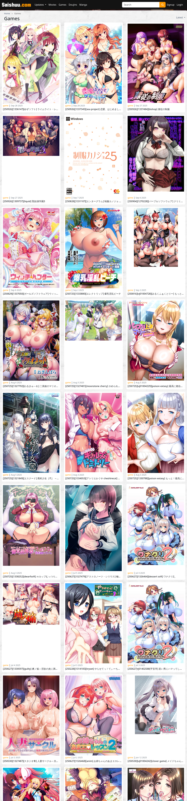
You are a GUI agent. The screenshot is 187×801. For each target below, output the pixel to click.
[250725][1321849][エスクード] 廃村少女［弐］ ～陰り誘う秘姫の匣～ (31, 478)
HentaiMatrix (148, 782)
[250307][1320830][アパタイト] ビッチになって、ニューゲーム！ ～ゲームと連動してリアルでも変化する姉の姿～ (156, 671)
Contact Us (55, 782)
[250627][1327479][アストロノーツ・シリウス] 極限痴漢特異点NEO (93, 576)
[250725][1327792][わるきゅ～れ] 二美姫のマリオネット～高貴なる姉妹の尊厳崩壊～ (31, 386)
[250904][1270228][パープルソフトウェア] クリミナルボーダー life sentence (156, 201)
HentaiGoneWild (150, 778)
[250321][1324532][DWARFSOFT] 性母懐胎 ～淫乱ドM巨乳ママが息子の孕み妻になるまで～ (31, 702)
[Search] (140, 4)
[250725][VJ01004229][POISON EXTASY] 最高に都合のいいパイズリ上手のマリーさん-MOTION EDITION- (156, 386)
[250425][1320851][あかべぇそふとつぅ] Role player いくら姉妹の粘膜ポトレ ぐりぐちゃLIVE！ (93, 655)
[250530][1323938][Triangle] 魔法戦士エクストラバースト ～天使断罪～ (31, 623)
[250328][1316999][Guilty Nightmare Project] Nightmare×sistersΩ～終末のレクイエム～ (93, 702)
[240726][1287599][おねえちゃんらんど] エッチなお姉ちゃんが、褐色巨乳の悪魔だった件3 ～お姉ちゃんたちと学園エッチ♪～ (156, 718)
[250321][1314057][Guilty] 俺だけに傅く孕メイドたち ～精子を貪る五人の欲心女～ (31, 686)
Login (180, 4)
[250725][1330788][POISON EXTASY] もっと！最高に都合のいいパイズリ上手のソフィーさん (156, 478)
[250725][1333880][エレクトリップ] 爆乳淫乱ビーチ (93, 293)
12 (122, 758)
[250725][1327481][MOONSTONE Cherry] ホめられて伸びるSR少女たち (93, 386)
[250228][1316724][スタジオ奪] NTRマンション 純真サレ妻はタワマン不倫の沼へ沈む (93, 749)
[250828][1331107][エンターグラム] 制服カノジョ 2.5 (93, 201)
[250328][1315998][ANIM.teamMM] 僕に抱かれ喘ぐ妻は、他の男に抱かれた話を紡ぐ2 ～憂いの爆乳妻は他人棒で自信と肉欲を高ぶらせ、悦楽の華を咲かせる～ (156, 686)
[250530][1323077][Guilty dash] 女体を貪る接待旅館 (31, 639)
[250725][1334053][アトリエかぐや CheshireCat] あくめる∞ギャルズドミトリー (93, 478)
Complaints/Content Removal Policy (69, 785)
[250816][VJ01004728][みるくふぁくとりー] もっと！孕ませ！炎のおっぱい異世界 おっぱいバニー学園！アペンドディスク (156, 293)
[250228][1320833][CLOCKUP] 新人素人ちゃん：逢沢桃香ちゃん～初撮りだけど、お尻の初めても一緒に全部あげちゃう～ (156, 702)
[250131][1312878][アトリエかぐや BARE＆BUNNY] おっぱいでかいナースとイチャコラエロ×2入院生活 (156, 734)
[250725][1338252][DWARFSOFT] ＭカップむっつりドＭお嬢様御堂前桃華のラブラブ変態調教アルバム (31, 576)
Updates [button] (39, 4)
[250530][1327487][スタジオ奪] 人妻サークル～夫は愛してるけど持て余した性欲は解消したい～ (31, 608)
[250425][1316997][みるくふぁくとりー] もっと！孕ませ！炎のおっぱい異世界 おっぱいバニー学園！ (31, 655)
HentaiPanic (102, 782)
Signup (170, 4)
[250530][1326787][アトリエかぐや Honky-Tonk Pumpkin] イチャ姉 (93, 639)
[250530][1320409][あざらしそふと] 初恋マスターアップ (93, 623)
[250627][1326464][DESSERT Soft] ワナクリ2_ (151, 576)
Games (62, 4)
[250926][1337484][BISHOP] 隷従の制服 (149, 109)
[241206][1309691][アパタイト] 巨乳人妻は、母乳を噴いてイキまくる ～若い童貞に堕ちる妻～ (93, 718)
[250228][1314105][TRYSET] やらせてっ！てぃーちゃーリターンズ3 (93, 592)
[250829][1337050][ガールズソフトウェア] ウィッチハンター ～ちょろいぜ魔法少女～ (31, 293)
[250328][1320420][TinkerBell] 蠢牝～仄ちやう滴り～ (156, 623)
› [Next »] (127, 758)
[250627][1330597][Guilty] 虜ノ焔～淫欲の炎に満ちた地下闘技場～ (31, 592)
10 (109, 758)
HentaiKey (55, 778)
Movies (52, 4)
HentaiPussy (102, 778)
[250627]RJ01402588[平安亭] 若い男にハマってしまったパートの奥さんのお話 (156, 592)
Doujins (73, 4)
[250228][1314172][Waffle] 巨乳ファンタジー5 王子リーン (31, 734)
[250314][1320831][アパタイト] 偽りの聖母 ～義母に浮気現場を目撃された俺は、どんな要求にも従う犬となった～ (93, 671)
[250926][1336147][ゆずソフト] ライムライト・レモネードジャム (31, 109)
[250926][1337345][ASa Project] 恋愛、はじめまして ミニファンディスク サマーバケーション (93, 109)
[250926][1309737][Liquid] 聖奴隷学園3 (24, 201)
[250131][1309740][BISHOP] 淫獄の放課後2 (26, 749)
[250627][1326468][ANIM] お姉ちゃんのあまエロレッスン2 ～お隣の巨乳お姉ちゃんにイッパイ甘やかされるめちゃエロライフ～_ (93, 608)
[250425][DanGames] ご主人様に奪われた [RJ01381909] (31, 671)
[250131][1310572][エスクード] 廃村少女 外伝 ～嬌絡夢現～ (93, 734)
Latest (179, 17)
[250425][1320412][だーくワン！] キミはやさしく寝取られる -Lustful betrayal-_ (156, 655)
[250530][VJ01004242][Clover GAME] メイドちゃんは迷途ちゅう (156, 608)
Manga (83, 4)
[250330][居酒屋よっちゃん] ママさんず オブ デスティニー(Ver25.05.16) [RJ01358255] (156, 639)
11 (116, 758)
